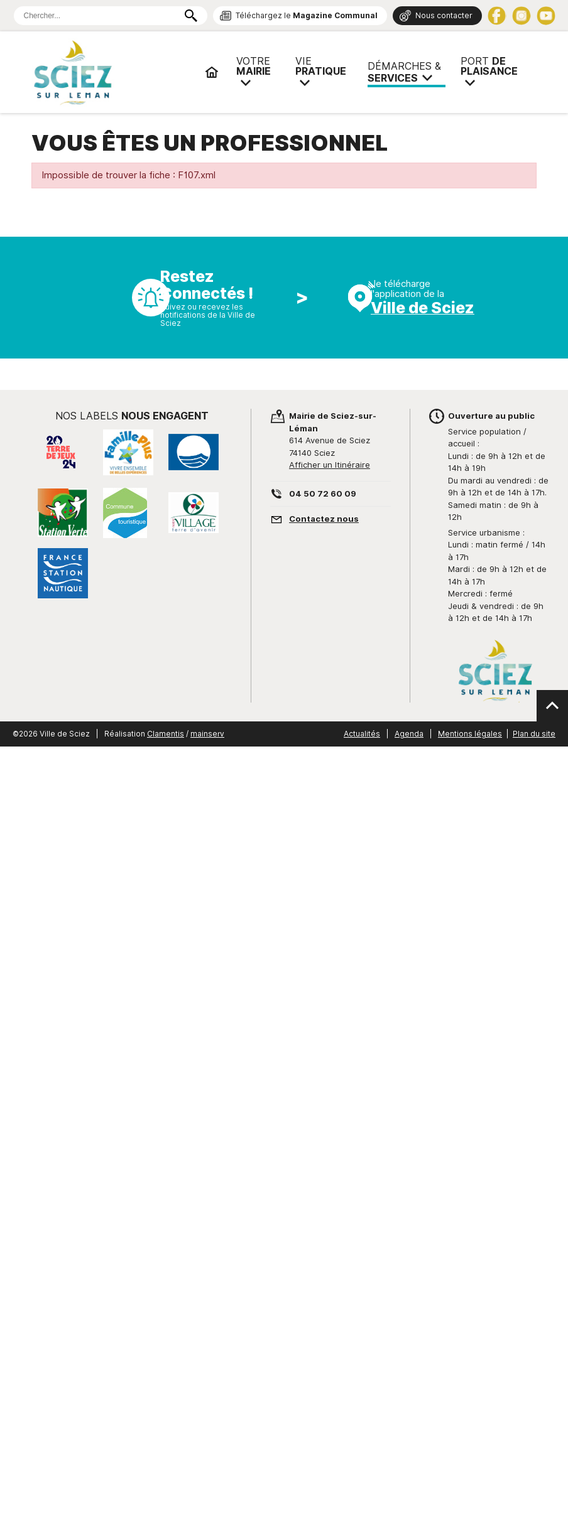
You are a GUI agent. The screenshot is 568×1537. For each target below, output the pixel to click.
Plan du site (534, 733)
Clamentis (165, 733)
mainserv (207, 733)
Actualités (362, 733)
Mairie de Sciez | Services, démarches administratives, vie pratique (113, 72)
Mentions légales (470, 733)
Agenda (409, 733)
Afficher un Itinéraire (329, 465)
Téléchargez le (307, 15)
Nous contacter (443, 15)
